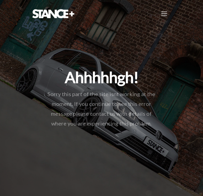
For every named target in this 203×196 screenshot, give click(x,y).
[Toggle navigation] (164, 14)
